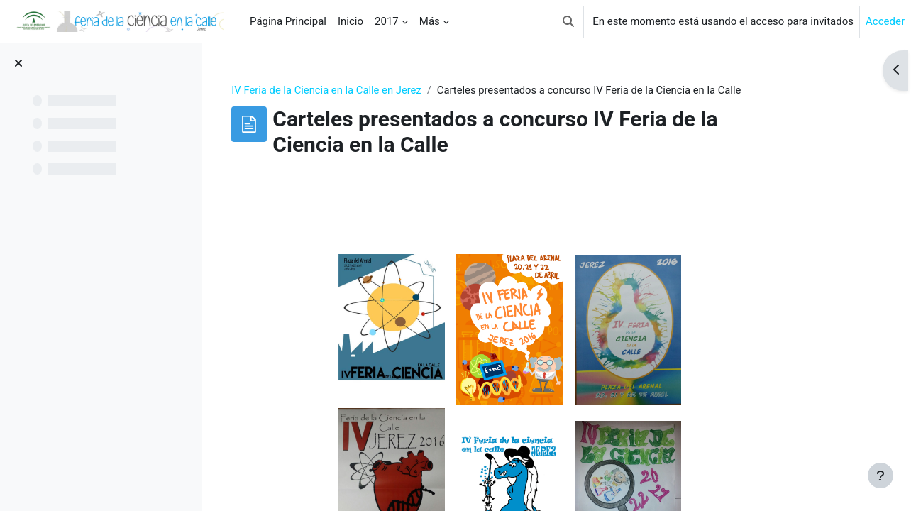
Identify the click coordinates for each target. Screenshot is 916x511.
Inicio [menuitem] (350, 21)
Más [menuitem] (429, 21)
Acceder (885, 21)
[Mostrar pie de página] (880, 475)
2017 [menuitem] (387, 21)
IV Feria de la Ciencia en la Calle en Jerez (366, 90)
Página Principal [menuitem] (288, 21)
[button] (568, 21)
